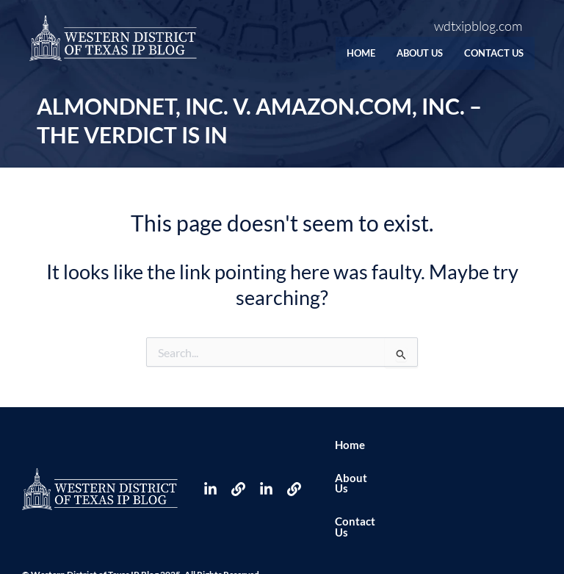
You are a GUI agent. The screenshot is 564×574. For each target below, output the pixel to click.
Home (332, 53)
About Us (401, 53)
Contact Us (488, 53)
